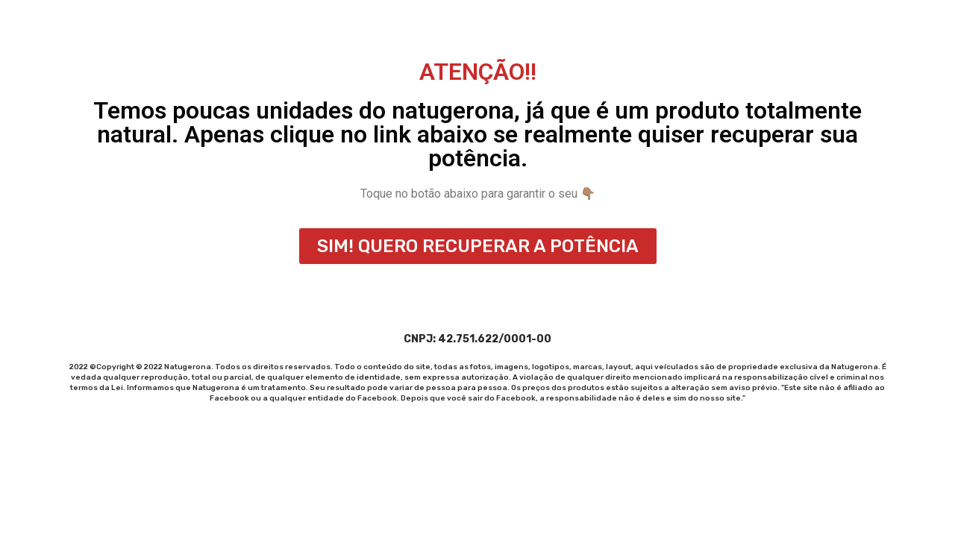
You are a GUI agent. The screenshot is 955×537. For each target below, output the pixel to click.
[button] (478, 246)
